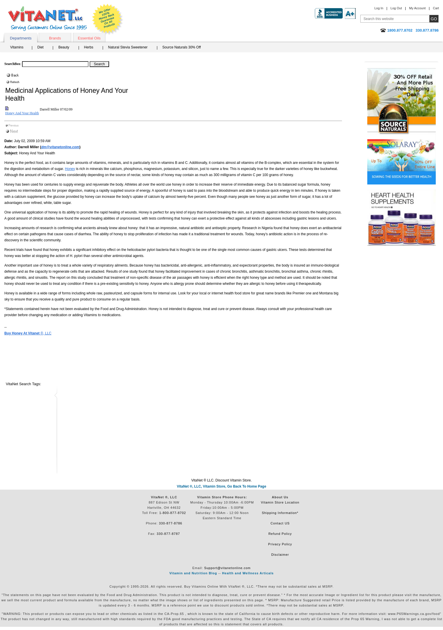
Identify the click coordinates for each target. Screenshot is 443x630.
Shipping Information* (280, 513)
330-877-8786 (170, 523)
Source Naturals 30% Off (181, 47)
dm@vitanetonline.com (60, 147)
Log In (378, 8)
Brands (55, 38)
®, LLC (27, 333)
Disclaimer (280, 554)
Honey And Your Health (22, 113)
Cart (436, 8)
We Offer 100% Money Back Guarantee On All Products (108, 19)
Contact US (280, 523)
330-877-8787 (168, 533)
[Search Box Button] (99, 64)
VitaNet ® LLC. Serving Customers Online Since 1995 (47, 18)
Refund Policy (280, 533)
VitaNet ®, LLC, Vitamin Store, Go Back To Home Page (221, 486)
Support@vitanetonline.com (227, 568)
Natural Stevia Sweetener (128, 47)
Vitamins (16, 47)
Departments (20, 38)
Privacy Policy (280, 544)
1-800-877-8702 (172, 513)
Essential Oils (89, 38)
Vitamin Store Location (280, 502)
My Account (417, 8)
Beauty (63, 47)
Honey (70, 169)
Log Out (396, 8)
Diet (40, 47)
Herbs (88, 47)
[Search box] (55, 64)
